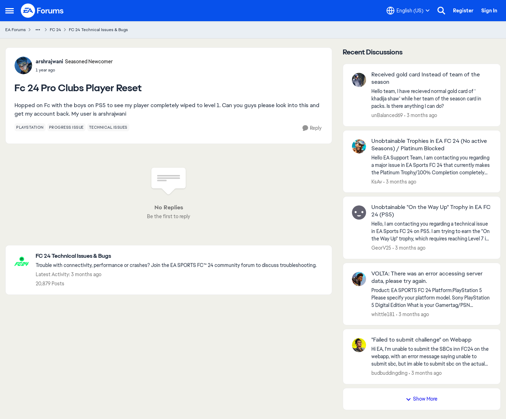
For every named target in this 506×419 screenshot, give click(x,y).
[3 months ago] (420, 115)
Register (463, 10)
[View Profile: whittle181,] (359, 279)
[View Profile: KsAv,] (359, 146)
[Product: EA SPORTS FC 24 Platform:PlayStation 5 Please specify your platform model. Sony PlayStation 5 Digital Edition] (431, 297)
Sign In (489, 10)
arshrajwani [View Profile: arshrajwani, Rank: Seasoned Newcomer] (49, 61)
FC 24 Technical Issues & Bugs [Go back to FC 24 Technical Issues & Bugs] (98, 30)
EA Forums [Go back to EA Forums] (15, 30)
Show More (421, 399)
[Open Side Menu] (9, 10)
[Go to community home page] (42, 11)
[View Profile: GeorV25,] (359, 212)
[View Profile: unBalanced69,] (359, 80)
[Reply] (312, 128)
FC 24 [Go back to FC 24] (55, 30)
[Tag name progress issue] (66, 127)
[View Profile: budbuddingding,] (359, 345)
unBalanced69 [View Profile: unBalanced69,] (387, 115)
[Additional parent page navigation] (38, 30)
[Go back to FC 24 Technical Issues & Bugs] (176, 256)
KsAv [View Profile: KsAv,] (376, 181)
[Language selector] (408, 11)
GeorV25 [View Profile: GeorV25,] (381, 248)
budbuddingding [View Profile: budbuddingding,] (389, 373)
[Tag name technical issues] (108, 127)
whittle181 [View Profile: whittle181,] (383, 314)
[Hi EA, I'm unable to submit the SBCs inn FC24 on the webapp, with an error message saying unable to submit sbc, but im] (431, 356)
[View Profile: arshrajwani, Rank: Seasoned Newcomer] (23, 65)
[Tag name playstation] (30, 127)
